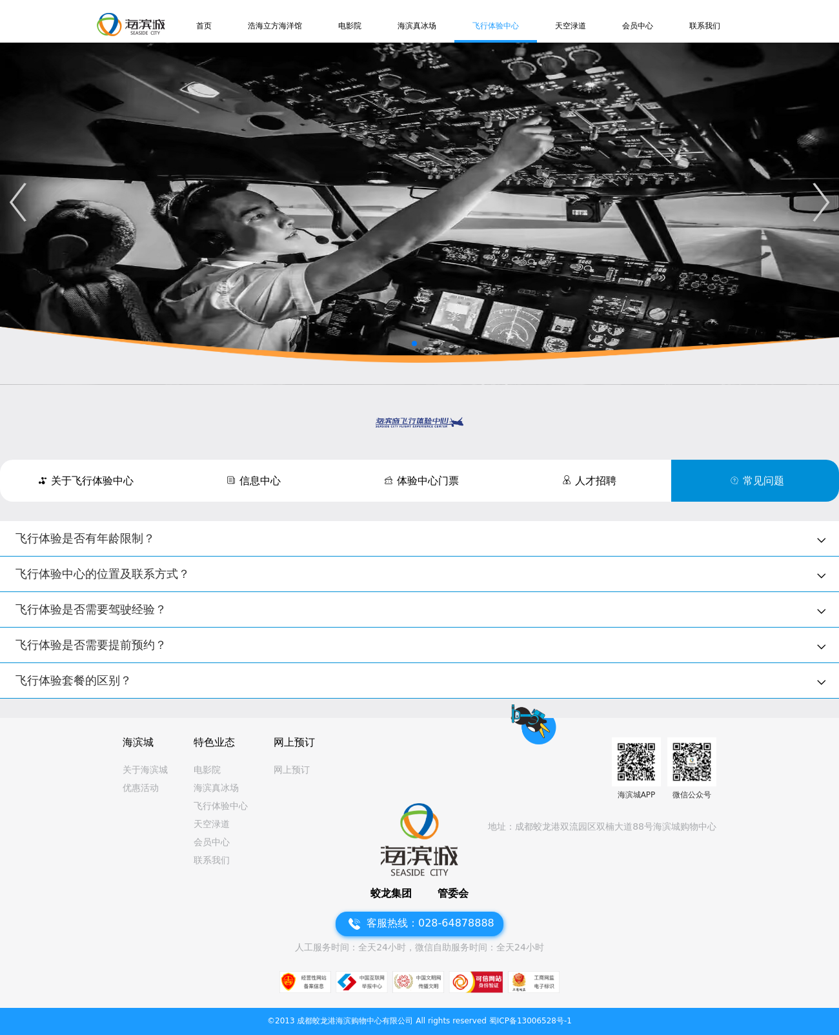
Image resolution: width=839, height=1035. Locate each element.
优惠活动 (141, 788)
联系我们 (704, 25)
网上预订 (292, 769)
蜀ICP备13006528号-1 (530, 1020)
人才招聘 (595, 481)
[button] (17, 202)
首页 (204, 25)
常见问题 (763, 481)
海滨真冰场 (417, 25)
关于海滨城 (145, 769)
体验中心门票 (428, 481)
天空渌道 (570, 25)
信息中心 (260, 481)
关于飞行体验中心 (92, 481)
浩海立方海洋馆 (275, 25)
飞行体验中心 (495, 25)
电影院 (349, 25)
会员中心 (637, 25)
